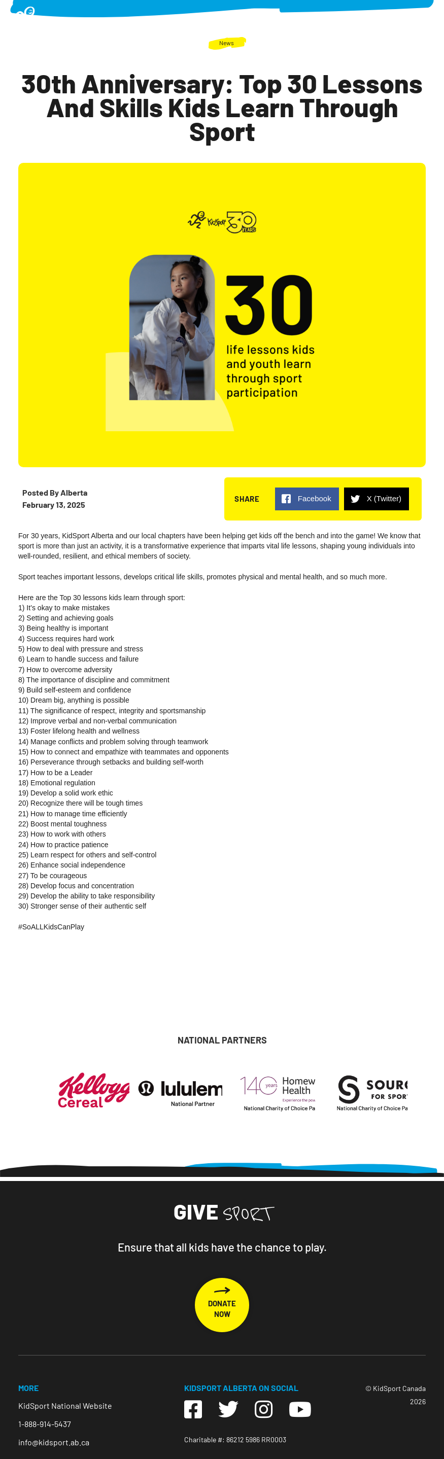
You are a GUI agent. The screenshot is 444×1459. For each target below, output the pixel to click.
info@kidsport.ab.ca (53, 1442)
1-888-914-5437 (44, 1424)
